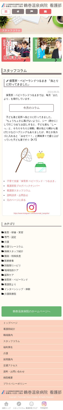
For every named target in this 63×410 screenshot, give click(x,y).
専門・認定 (10, 237)
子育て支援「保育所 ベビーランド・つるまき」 (32, 181)
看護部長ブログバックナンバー (23, 185)
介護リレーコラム (13, 246)
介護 (6, 241)
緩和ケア (9, 275)
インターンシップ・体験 (17, 289)
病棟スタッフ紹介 (13, 251)
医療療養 (9, 260)
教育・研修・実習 (13, 232)
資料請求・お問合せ (17, 195)
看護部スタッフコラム (18, 190)
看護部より (10, 284)
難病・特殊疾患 (12, 256)
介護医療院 (10, 293)
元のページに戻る (16, 200)
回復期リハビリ (12, 265)
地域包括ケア (11, 270)
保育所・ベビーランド (16, 279)
